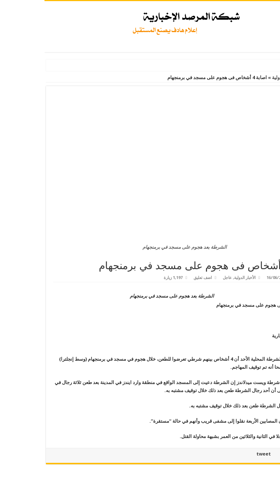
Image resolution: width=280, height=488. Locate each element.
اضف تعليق (158, 277)
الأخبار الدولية (241, 77)
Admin (260, 277)
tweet (219, 454)
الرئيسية (269, 77)
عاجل (182, 277)
